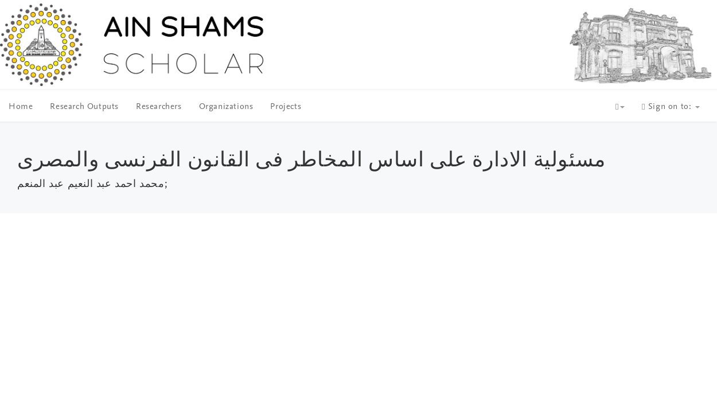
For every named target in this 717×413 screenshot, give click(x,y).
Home (21, 107)
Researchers (159, 107)
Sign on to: (671, 107)
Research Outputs (84, 107)
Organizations (226, 107)
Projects (285, 107)
